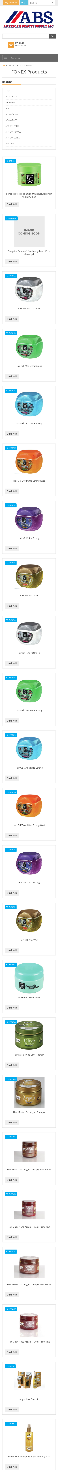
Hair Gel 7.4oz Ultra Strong (29, 710)
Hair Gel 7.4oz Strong (29, 882)
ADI (7, 108)
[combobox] (39, 2)
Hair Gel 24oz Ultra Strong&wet (29, 480)
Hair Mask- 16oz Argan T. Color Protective (29, 1226)
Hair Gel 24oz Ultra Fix (29, 308)
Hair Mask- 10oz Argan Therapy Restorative (29, 1284)
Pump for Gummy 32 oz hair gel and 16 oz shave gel (29, 253)
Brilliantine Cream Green (29, 997)
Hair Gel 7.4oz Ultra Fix (29, 652)
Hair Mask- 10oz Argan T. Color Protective (29, 1341)
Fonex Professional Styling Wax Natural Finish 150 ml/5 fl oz (29, 195)
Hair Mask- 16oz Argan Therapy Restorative (29, 1169)
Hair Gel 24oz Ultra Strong (29, 365)
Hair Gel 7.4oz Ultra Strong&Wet (29, 825)
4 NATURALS (11, 96)
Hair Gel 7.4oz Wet (29, 939)
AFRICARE (10, 143)
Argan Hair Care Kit (29, 1399)
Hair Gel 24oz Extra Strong (29, 423)
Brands (12, 65)
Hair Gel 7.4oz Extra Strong (29, 767)
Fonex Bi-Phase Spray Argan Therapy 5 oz (29, 1456)
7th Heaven (11, 102)
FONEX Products (26, 65)
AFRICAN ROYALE (13, 131)
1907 (8, 90)
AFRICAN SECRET (13, 137)
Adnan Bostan (12, 114)
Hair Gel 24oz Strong (29, 538)
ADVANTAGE (11, 120)
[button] (52, 36)
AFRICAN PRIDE (12, 126)
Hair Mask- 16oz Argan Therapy (29, 1112)
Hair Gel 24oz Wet (29, 595)
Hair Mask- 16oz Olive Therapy (29, 1054)
